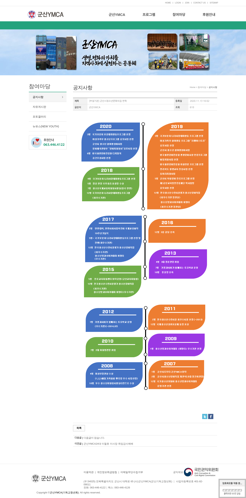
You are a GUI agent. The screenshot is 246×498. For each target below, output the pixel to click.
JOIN (187, 3)
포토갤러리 (39, 116)
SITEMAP (214, 3)
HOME (168, 3)
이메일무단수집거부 (132, 472)
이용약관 (89, 472)
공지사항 (38, 97)
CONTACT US (199, 3)
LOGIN (178, 3)
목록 (78, 428)
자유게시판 (39, 106)
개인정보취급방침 (107, 472)
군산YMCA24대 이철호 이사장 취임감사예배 (108, 443)
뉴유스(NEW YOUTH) (46, 126)
